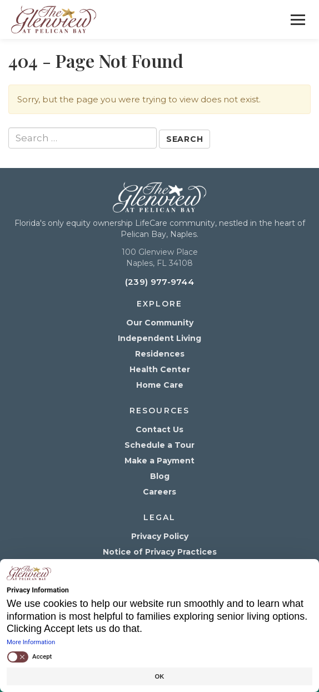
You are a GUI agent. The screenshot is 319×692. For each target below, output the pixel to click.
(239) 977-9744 (159, 281)
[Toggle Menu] (298, 20)
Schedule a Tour (159, 445)
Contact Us (159, 429)
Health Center (159, 369)
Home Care (159, 385)
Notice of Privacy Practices (160, 552)
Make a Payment (159, 461)
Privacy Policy (159, 536)
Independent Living (159, 338)
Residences (160, 354)
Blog (160, 476)
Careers (159, 492)
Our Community (159, 323)
